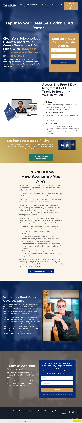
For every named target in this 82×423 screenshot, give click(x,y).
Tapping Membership (43, 6)
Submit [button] (64, 62)
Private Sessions (53, 6)
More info (63, 421)
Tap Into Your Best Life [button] (71, 6)
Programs (33, 5)
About (20, 5)
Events (59, 5)
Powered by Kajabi (74, 419)
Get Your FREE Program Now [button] (41, 272)
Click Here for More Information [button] (41, 158)
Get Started (26, 6)
